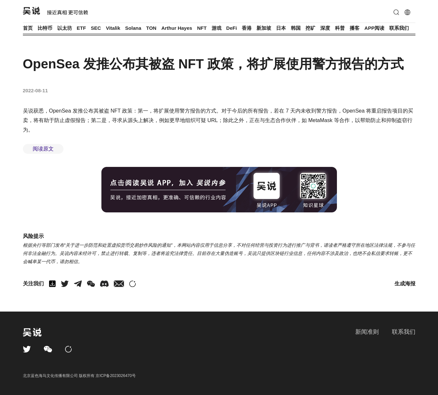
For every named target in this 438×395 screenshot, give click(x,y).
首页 (28, 28)
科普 (340, 28)
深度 (325, 28)
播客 (354, 28)
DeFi (231, 28)
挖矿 (310, 28)
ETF (81, 28)
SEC (96, 28)
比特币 (45, 28)
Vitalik (113, 28)
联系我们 (399, 28)
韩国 (296, 28)
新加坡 (263, 28)
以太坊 (64, 28)
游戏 (216, 28)
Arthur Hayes (176, 28)
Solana (133, 28)
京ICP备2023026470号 (116, 375)
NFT (201, 28)
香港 (247, 28)
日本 (281, 28)
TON (151, 28)
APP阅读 (374, 28)
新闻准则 (367, 332)
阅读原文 (43, 149)
